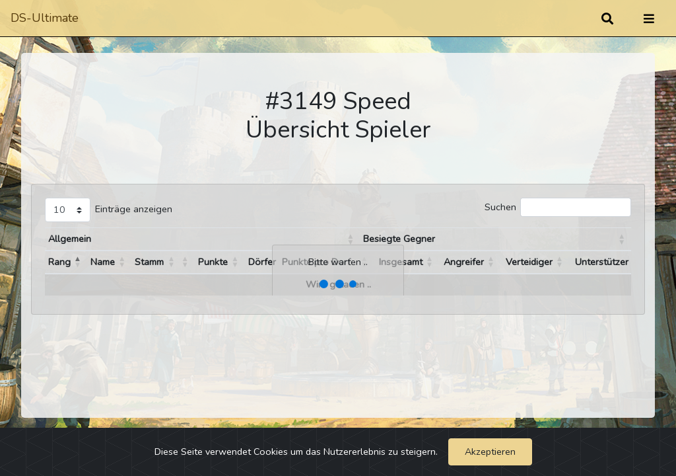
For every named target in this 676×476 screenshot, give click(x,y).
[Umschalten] (648, 18)
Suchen (500, 207)
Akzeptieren (490, 451)
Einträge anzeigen (133, 209)
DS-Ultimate (45, 18)
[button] (351, 239)
